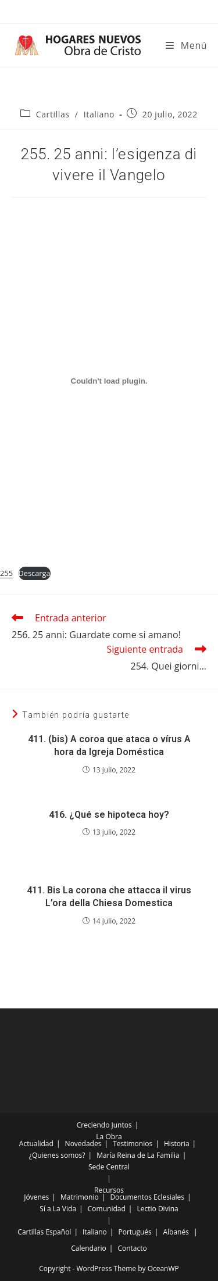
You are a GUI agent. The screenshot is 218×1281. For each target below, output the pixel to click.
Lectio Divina (157, 1209)
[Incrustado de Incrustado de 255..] (109, 380)
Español (58, 1232)
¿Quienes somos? (57, 1155)
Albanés (175, 1232)
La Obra (108, 1137)
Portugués (134, 1232)
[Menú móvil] (186, 45)
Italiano (99, 114)
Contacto (131, 1248)
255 (6, 573)
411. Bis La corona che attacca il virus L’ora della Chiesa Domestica (109, 896)
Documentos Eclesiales (147, 1197)
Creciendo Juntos (104, 1125)
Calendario (88, 1248)
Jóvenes (36, 1197)
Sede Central (109, 1167)
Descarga (35, 573)
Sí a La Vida (58, 1209)
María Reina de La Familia (138, 1155)
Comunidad (107, 1209)
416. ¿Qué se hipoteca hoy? (109, 814)
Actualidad (36, 1143)
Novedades (83, 1143)
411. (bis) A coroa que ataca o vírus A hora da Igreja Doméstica (109, 745)
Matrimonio (79, 1197)
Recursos (109, 1190)
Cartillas (53, 114)
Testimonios (132, 1143)
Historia (177, 1143)
